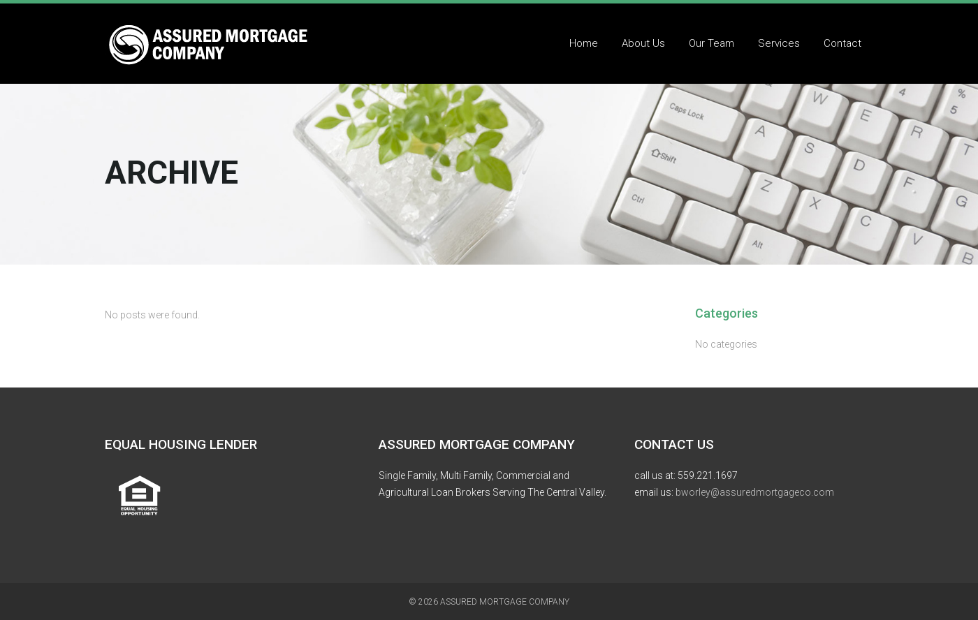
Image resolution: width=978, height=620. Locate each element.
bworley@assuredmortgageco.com (755, 492)
